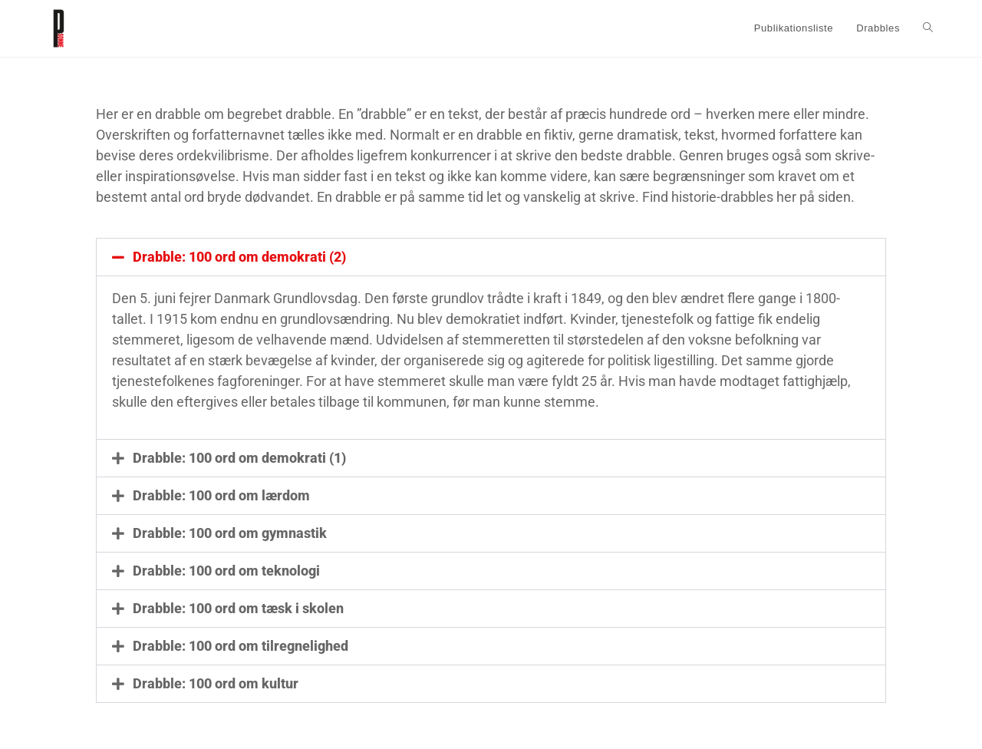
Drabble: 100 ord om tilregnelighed (240, 646)
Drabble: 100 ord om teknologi (226, 571)
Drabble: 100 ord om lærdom (221, 495)
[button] (491, 257)
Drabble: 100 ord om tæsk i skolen (238, 608)
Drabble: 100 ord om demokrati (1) (239, 458)
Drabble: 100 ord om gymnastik (230, 533)
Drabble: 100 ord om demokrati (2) (239, 257)
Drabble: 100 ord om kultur (215, 683)
